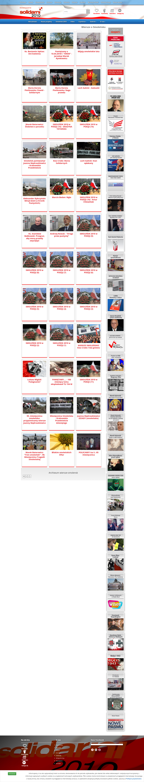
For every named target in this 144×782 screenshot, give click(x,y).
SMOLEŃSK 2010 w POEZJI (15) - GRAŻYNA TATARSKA (61, 126)
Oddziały (58, 755)
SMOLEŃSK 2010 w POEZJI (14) (88, 125)
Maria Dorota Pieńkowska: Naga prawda (61, 90)
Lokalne (83, 2)
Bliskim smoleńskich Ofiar (61, 453)
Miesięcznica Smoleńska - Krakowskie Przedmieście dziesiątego (61, 419)
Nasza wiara (117, 2)
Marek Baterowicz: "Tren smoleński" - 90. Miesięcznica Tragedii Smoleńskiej (34, 455)
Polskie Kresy (106, 2)
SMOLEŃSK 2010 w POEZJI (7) (61, 271)
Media (30, 2)
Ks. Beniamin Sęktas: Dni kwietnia (34, 52)
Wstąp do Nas (60, 758)
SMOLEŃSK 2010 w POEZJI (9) (88, 235)
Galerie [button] (93, 22)
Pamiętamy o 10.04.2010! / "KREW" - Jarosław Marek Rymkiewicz (61, 53)
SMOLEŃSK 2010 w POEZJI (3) (88, 308)
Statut (58, 750)
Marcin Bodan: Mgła (61, 197)
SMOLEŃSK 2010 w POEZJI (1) (61, 344)
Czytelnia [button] (82, 22)
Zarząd (58, 753)
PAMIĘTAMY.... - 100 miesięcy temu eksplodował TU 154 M (61, 381)
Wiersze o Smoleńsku (93, 27)
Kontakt (58, 763)
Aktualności (32, 22)
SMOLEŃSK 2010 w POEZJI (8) (34, 271)
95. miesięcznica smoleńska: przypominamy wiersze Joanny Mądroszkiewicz (34, 419)
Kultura (49, 2)
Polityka (23, 2)
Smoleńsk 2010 (61, 22)
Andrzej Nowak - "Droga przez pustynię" (61, 235)
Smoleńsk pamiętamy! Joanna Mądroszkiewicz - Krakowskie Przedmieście (34, 164)
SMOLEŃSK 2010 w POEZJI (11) (88, 380)
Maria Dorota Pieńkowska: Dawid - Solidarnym (34, 90)
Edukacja (58, 2)
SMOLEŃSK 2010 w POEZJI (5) (34, 308)
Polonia (74, 2)
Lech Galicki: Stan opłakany (88, 162)
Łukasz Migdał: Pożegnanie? (35, 380)
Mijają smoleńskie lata (88, 51)
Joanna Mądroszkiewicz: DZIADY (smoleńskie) (88, 417)
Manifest (58, 748)
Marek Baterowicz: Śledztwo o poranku (34, 125)
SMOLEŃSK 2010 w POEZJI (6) (88, 271)
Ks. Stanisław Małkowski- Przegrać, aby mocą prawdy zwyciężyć (35, 237)
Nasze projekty (46, 22)
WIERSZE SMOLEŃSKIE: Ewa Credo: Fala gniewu (88, 346)
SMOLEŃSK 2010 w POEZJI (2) (34, 344)
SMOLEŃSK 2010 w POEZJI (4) (61, 308)
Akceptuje (12, 773)
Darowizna (59, 761)
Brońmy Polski (93, 2)
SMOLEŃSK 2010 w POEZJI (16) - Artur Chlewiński (88, 199)
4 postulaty (59, 745)
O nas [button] (102, 22)
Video (72, 22)
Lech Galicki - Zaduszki (88, 88)
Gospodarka (39, 2)
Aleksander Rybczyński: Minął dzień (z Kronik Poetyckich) (34, 200)
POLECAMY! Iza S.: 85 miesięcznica (88, 453)
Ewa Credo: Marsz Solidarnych (61, 162)
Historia (66, 2)
